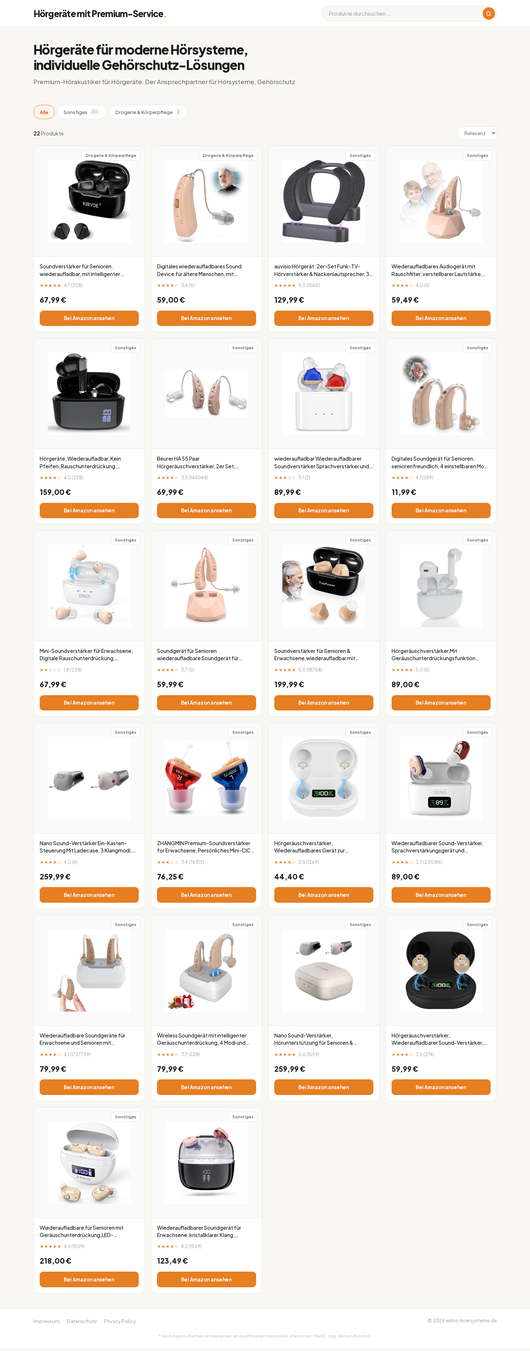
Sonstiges (82, 111)
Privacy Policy (120, 1324)
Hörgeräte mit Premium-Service (100, 13)
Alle (44, 112)
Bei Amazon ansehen (89, 318)
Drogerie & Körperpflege (148, 111)
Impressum (47, 1324)
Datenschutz (82, 1324)
